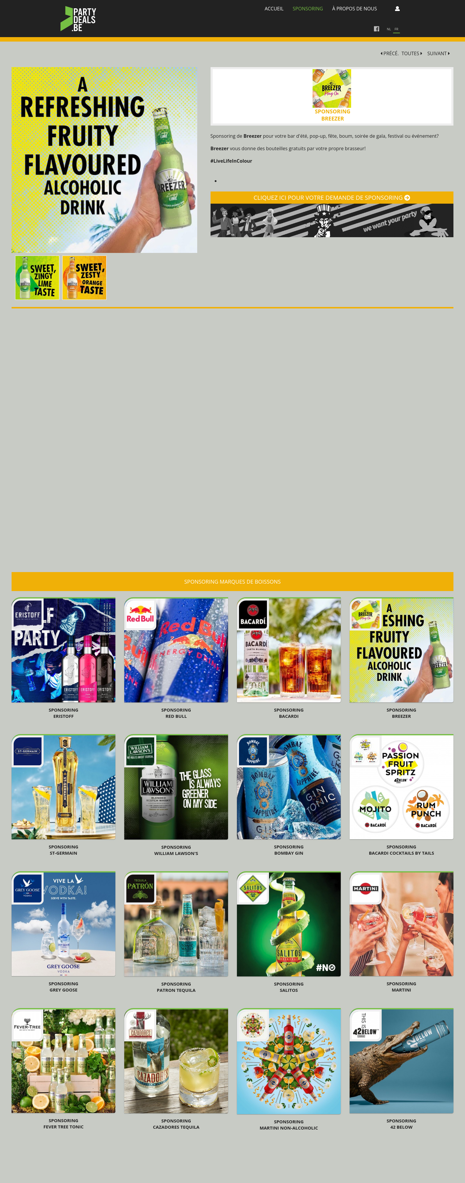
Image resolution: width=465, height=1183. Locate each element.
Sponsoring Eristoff (63, 713)
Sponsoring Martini (401, 987)
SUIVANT (438, 53)
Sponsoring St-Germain (63, 850)
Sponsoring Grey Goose (63, 987)
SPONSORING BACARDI (289, 713)
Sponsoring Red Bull (176, 713)
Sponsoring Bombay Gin (289, 850)
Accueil (274, 8)
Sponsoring (308, 8)
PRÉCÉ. (389, 53)
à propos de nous (354, 8)
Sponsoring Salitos (289, 987)
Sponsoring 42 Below (401, 1124)
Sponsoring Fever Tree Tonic (64, 1123)
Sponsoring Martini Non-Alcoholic (288, 1125)
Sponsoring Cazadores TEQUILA (176, 1124)
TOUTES (412, 53)
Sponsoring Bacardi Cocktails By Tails (401, 850)
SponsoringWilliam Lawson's (176, 850)
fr (396, 29)
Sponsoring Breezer (401, 713)
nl (389, 29)
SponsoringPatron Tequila (176, 987)
